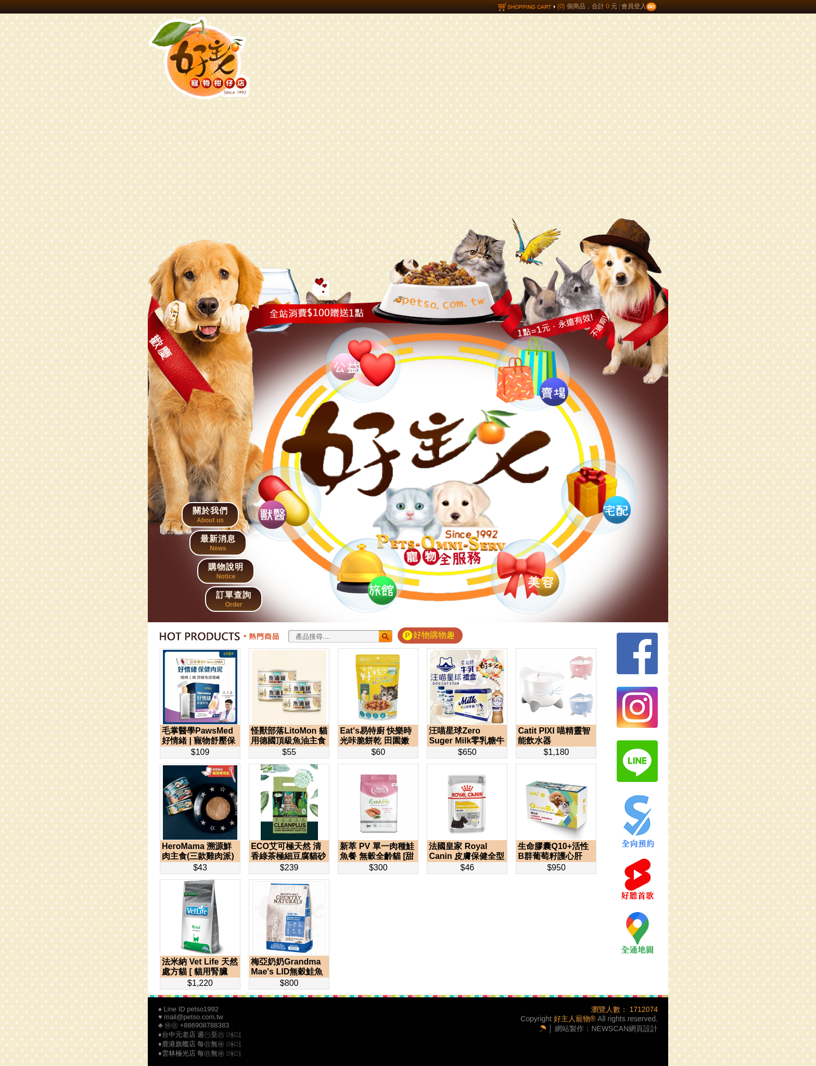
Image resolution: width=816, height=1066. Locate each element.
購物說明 (226, 571)
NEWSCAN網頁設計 (624, 1028)
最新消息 (218, 543)
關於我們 (210, 515)
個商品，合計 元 (558, 6)
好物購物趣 (434, 635)
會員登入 (638, 6)
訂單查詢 (234, 599)
